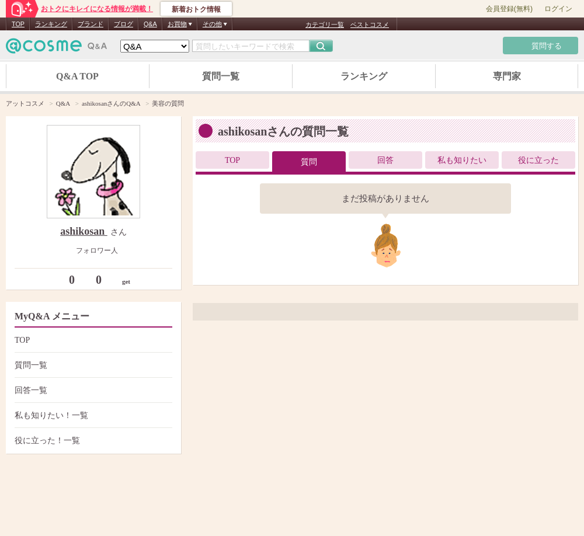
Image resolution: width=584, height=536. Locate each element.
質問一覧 (220, 76)
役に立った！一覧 (92, 440)
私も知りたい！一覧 (92, 415)
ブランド (90, 23)
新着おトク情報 (196, 9)
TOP (18, 23)
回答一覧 (92, 390)
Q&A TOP (77, 76)
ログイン (558, 9)
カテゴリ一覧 (324, 24)
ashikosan (83, 231)
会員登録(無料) (509, 9)
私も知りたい (461, 160)
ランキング (51, 23)
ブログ (123, 23)
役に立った (538, 160)
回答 (385, 160)
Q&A (150, 23)
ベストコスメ (369, 24)
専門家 (507, 76)
